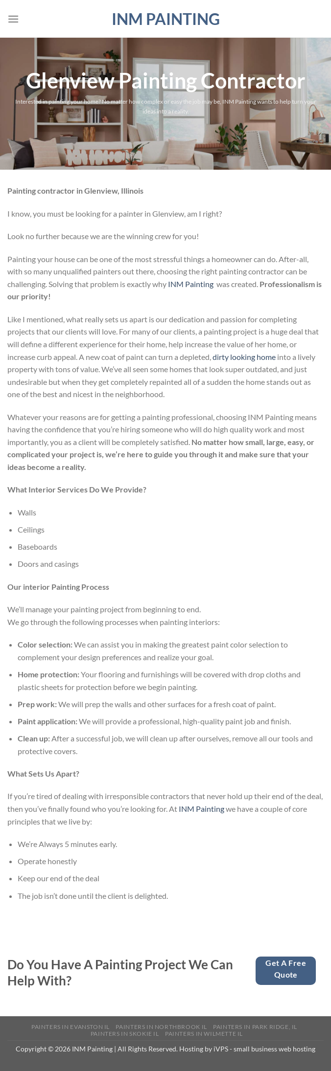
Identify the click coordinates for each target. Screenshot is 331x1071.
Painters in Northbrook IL (161, 1026)
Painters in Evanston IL (70, 1026)
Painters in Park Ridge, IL (255, 1026)
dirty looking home (244, 356)
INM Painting (166, 19)
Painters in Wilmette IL (204, 1033)
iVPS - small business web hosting (264, 1049)
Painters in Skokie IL (125, 1033)
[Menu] (13, 19)
